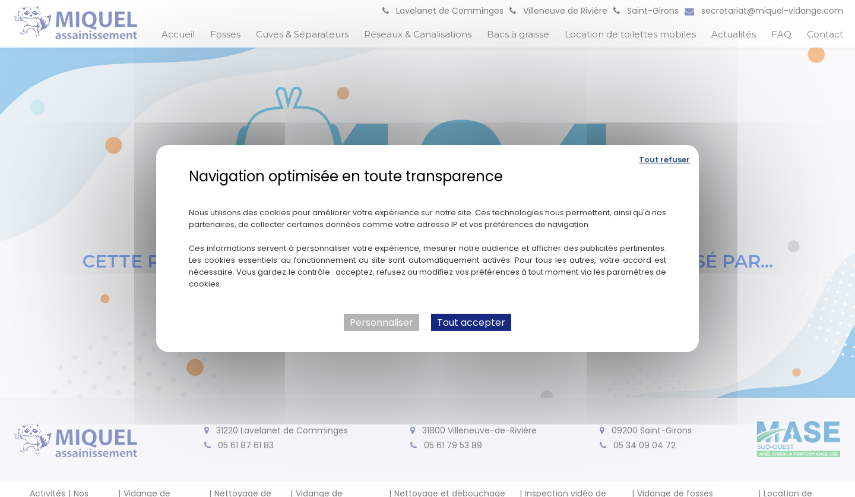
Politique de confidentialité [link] (427, 194)
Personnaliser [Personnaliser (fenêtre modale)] (381, 322)
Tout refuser (664, 159)
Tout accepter (471, 322)
